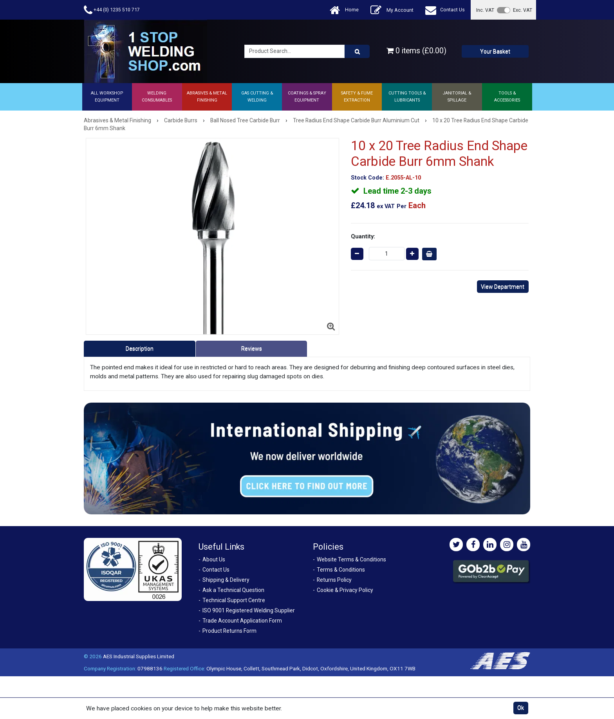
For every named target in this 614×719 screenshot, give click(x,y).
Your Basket (495, 51)
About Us (213, 559)
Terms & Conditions (341, 569)
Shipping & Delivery (225, 580)
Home (344, 10)
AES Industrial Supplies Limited (138, 656)
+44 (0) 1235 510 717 (112, 10)
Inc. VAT (485, 10)
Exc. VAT (522, 10)
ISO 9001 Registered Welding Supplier (248, 610)
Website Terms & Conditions (351, 559)
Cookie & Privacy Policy (345, 590)
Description (140, 348)
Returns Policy (334, 580)
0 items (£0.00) (416, 50)
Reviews (251, 348)
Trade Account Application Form (242, 620)
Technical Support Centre (233, 600)
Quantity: (363, 236)
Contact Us (445, 10)
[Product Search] (357, 51)
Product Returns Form (229, 631)
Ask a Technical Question (233, 590)
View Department (502, 286)
